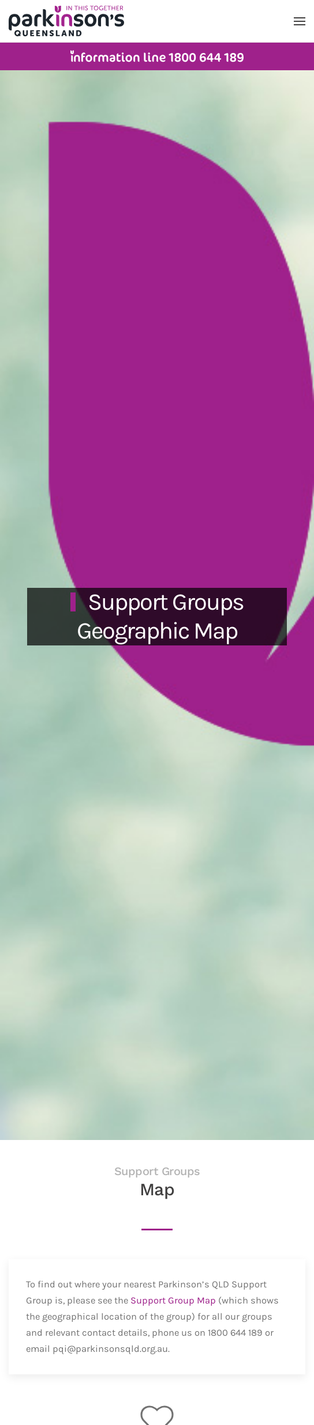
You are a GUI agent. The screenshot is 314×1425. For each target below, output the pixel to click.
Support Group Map (173, 1300)
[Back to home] (66, 21)
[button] (299, 21)
